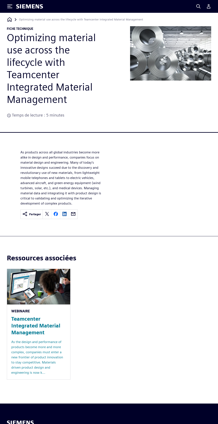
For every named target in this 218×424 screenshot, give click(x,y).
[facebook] (56, 214)
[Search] (198, 6)
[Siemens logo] (29, 6)
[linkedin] (64, 214)
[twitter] (47, 214)
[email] (73, 214)
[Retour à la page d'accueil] (9, 19)
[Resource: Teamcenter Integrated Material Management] (38, 324)
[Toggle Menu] (10, 6)
